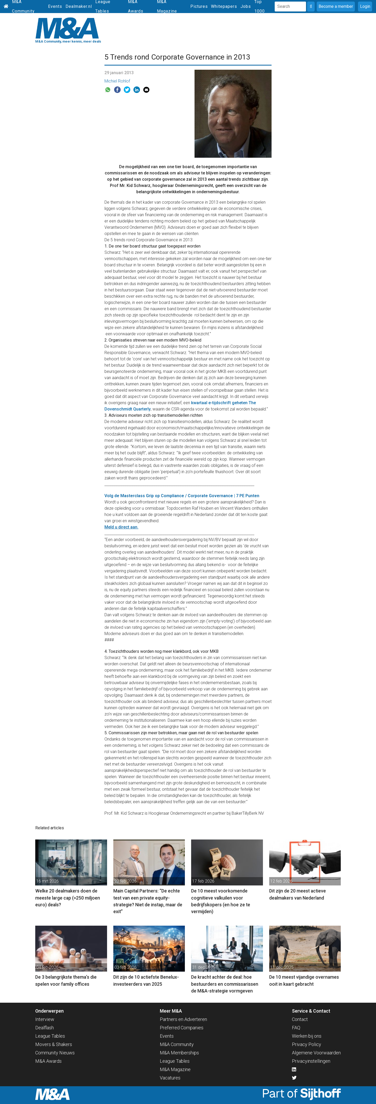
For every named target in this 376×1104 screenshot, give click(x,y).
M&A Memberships (179, 1052)
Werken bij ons (306, 1036)
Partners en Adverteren (183, 1019)
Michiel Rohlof (117, 81)
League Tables (50, 1036)
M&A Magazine (175, 1069)
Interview (44, 1019)
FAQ (296, 1027)
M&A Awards (48, 1061)
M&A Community (177, 1044)
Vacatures (170, 1077)
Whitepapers (224, 6)
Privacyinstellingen (311, 1061)
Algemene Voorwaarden (316, 1052)
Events (55, 6)
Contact (300, 1019)
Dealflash (44, 1027)
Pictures (199, 6)
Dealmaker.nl (79, 6)
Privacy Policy (306, 1044)
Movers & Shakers (53, 1044)
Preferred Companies (181, 1027)
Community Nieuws (55, 1052)
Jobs (245, 6)
